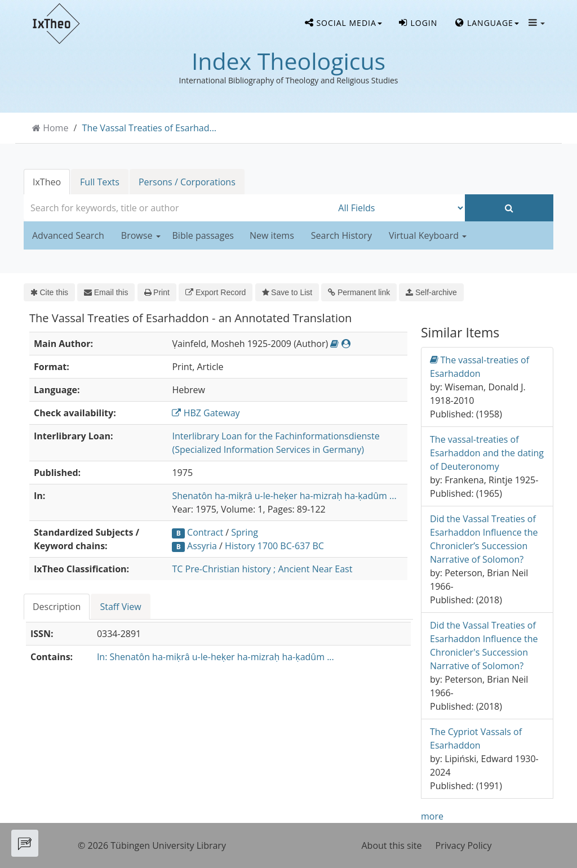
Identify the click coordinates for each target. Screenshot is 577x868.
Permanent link (359, 292)
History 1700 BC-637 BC (274, 546)
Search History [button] (341, 235)
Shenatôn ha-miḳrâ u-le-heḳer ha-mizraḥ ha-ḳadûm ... (284, 495)
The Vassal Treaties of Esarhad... (149, 128)
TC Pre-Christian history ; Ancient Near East (262, 569)
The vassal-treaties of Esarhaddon (479, 366)
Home (55, 128)
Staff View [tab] (120, 606)
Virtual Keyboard (428, 235)
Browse (141, 235)
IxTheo (47, 182)
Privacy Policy (464, 845)
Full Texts (99, 182)
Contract (205, 532)
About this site (392, 845)
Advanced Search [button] (68, 235)
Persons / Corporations (187, 182)
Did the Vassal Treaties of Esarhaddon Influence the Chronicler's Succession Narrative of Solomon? (484, 645)
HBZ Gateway (205, 413)
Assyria (202, 546)
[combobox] (178, 207)
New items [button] (272, 235)
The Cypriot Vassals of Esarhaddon (476, 738)
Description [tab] (57, 606)
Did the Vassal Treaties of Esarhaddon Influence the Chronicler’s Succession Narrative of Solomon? (484, 539)
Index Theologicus (288, 61)
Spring (244, 532)
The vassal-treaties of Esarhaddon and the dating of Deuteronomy (487, 453)
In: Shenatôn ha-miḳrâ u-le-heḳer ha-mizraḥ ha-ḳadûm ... (215, 657)
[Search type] (398, 207)
